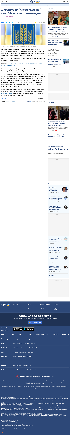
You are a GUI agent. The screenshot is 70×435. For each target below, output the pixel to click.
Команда (29, 304)
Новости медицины (17, 365)
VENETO (36, 5)
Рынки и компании (9, 16)
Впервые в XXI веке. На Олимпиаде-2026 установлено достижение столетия (54, 62)
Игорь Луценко (52, 211)
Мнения (50, 184)
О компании (15, 304)
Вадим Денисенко (52, 252)
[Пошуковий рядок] (67, 2)
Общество (56, 334)
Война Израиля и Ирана (27, 5)
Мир (20, 334)
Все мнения (51, 275)
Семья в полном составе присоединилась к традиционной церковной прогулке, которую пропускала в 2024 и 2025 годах (55, 50)
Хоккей (24, 343)
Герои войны (8, 5)
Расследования (40, 334)
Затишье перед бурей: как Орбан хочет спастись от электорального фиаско (55, 239)
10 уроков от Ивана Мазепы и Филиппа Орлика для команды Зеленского (54, 268)
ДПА (30, 347)
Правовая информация (45, 304)
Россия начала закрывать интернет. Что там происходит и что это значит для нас (56, 249)
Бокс (28, 343)
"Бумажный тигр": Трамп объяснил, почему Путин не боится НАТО (58, 135)
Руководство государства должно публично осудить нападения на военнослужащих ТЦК (54, 189)
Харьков (18, 339)
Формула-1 (33, 343)
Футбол (14, 343)
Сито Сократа (51, 243)
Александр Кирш (52, 262)
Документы (29, 308)
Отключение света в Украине (58, 5)
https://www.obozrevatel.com (47, 396)
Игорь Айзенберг (52, 201)
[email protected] (17, 425)
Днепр (28, 339)
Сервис (32, 352)
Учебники (18, 347)
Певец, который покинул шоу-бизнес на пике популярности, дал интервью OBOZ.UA (58, 34)
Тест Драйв (15, 352)
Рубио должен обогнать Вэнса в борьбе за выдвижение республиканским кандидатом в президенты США (55, 258)
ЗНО (33, 347)
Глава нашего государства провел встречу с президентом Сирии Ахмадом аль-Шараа (58, 128)
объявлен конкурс (7, 93)
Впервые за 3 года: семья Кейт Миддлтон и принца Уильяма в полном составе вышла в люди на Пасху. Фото (55, 43)
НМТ (36, 347)
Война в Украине (16, 5)
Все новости (65, 334)
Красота (24, 369)
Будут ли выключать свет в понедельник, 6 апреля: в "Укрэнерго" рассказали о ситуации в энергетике (58, 148)
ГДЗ (14, 347)
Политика (12, 334)
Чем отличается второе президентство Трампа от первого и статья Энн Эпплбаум (55, 198)
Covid (30, 365)
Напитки (20, 356)
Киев (14, 339)
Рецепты (15, 356)
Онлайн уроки (24, 347)
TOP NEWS (51, 103)
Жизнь (29, 334)
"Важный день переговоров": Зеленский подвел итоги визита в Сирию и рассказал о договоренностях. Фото (57, 123)
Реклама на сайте (17, 308)
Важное (50, 9)
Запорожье (23, 339)
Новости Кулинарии (27, 356)
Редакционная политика (11, 101)
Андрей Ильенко (52, 192)
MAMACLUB (25, 365)
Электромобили (22, 352)
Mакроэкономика (26, 361)
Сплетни (19, 369)
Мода (28, 369)
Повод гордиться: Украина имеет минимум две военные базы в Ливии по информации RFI (56, 208)
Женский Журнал (34, 369)
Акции (28, 352)
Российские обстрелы (45, 5)
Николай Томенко (52, 271)
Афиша (14, 369)
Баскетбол (19, 343)
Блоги (46, 334)
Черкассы (33, 339)
